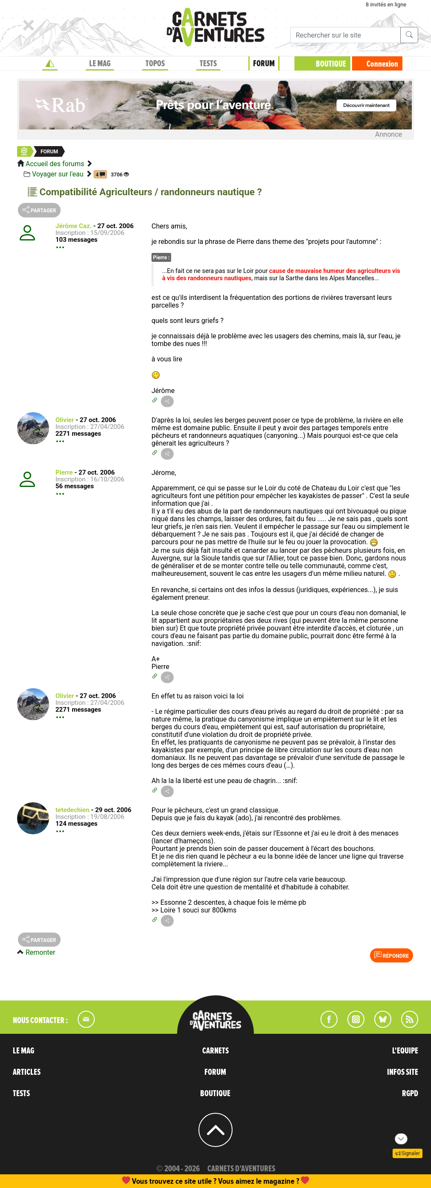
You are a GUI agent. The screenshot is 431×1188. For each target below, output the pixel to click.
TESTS (208, 63)
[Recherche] (345, 35)
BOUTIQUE (331, 64)
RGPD (410, 1093)
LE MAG (100, 63)
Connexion (382, 64)
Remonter (40, 952)
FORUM (264, 63)
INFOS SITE (402, 1072)
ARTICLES (27, 1072)
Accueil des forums (55, 164)
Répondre (391, 955)
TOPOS (155, 63)
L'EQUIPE (405, 1051)
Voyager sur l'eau (58, 174)
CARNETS (215, 1051)
